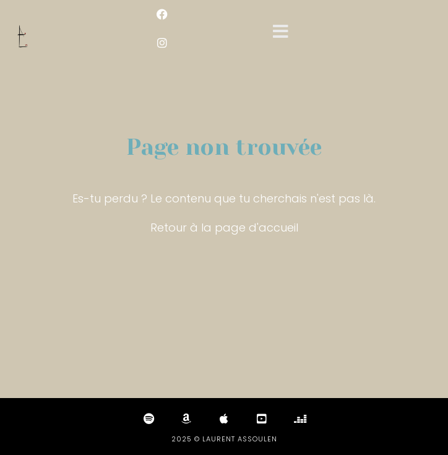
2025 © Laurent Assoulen (224, 439)
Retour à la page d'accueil (224, 227)
